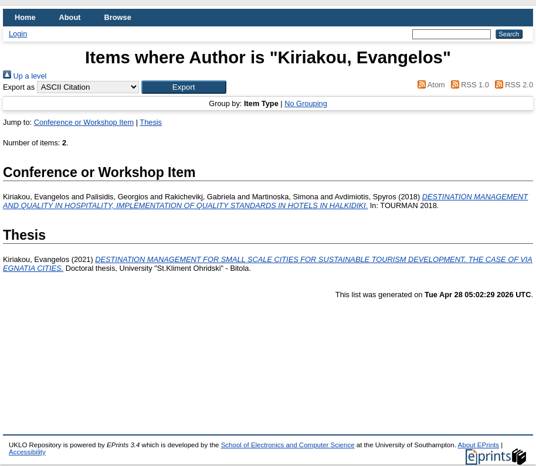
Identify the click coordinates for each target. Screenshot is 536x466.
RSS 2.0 (512, 84)
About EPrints (478, 444)
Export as (19, 87)
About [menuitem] (70, 17)
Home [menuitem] (25, 17)
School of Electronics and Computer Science (288, 444)
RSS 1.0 (468, 84)
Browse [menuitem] (117, 17)
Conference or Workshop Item (84, 122)
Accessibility (27, 451)
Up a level (24, 76)
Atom (429, 84)
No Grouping (305, 103)
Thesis (151, 122)
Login (18, 33)
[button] (183, 87)
